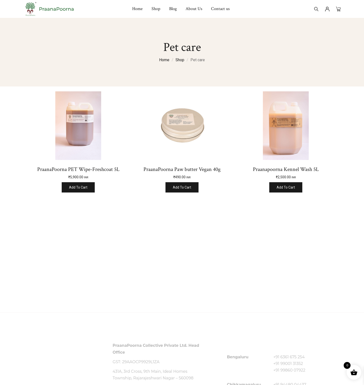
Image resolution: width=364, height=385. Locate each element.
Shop (180, 60)
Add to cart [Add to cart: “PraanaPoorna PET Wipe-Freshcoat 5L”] (78, 187)
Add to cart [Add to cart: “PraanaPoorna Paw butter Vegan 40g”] (182, 187)
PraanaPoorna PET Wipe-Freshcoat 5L (78, 169)
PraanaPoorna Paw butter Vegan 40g (182, 169)
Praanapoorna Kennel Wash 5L (286, 169)
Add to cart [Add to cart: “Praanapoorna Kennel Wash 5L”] (286, 187)
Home (164, 60)
